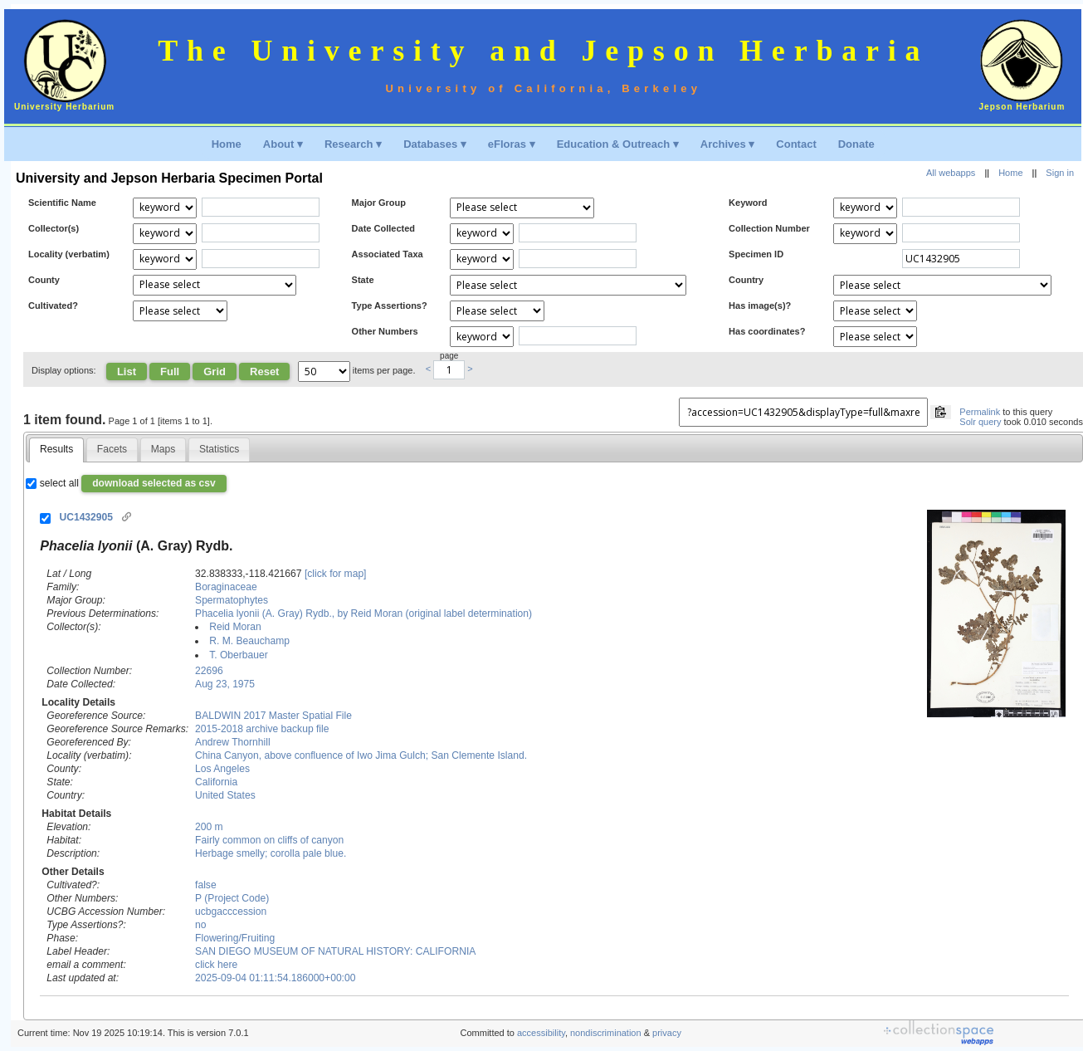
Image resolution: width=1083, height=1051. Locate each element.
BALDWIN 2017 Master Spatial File (273, 715)
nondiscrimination (606, 1033)
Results (56, 449)
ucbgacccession (230, 911)
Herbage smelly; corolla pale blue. (270, 853)
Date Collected (383, 228)
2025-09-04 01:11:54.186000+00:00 (275, 978)
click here (216, 964)
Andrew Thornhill (233, 742)
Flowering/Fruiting (235, 938)
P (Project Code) (232, 898)
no (200, 925)
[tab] (57, 450)
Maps (163, 449)
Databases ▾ (434, 144)
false (206, 885)
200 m (209, 827)
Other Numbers (385, 331)
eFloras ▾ (511, 144)
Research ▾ (353, 144)
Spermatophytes (231, 600)
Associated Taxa (387, 254)
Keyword (748, 203)
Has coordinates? (767, 331)
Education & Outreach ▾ (618, 144)
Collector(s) (53, 228)
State (363, 280)
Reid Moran (235, 627)
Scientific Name (62, 203)
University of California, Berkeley (544, 88)
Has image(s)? (760, 305)
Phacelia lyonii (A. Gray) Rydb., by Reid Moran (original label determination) (363, 613)
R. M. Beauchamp (249, 641)
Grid (214, 371)
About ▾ (283, 144)
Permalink (979, 412)
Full (169, 371)
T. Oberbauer (238, 655)
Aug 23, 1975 (225, 684)
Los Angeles (222, 769)
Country (746, 280)
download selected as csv (154, 483)
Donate (856, 144)
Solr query (980, 422)
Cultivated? (53, 305)
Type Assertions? (389, 305)
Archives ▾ (727, 144)
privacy (666, 1033)
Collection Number (769, 228)
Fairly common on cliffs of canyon (269, 840)
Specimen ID (756, 254)
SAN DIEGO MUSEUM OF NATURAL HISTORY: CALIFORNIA (335, 951)
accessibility (541, 1033)
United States (225, 795)
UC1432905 (86, 517)
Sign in (1060, 173)
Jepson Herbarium (1022, 106)
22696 (209, 671)
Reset (264, 371)
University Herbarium (64, 106)
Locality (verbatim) (69, 254)
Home (226, 144)
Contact (796, 144)
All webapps (950, 173)
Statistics (219, 449)
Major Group (379, 203)
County (44, 280)
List (126, 371)
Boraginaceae (226, 587)
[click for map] (336, 573)
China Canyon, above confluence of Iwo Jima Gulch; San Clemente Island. (361, 755)
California (216, 782)
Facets (112, 449)
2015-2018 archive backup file (262, 729)
